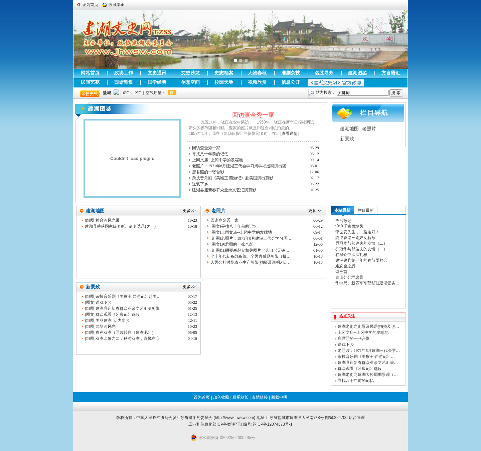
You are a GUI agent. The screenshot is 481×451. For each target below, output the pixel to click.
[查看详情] (289, 133)
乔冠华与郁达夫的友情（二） (361, 243)
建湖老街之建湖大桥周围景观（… (368, 374)
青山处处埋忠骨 (349, 277)
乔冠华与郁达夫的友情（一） (361, 249)
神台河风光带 (108, 220)
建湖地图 (349, 128)
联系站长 (240, 397)
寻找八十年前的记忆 (210, 154)
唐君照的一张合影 (208, 172)
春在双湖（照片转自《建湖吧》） (126, 332)
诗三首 (341, 271)
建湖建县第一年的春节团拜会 (361, 260)
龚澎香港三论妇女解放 (355, 237)
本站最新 (342, 210)
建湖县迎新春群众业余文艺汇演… (368, 362)
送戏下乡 (200, 184)
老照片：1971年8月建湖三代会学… (369, 350)
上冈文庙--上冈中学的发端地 (217, 160)
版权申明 (279, 397)
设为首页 (87, 4)
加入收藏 (221, 397)
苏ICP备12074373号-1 (273, 424)
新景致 (347, 138)
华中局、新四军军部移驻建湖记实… (367, 283)
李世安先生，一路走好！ (357, 232)
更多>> (189, 210)
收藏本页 (113, 4)
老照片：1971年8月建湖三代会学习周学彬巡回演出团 (239, 166)
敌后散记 (343, 220)
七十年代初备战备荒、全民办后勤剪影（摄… (250, 256)
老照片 (369, 128)
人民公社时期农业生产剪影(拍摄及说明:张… (249, 262)
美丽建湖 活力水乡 (113, 320)
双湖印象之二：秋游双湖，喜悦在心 (128, 338)
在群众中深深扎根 (351, 254)
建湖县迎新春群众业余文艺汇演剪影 (224, 190)
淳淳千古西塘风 (349, 226)
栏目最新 (366, 210)
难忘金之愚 (345, 266)
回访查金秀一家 (253, 114)
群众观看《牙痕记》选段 (118, 314)
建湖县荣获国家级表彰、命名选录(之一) (120, 226)
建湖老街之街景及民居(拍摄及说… (368, 326)
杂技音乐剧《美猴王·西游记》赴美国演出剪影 (232, 178)
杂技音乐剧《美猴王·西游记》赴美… (128, 296)
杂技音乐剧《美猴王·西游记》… (366, 356)
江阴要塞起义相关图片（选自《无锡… (255, 250)
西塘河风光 (106, 326)
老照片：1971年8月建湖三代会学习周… (256, 238)
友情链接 (260, 397)
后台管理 (357, 417)
